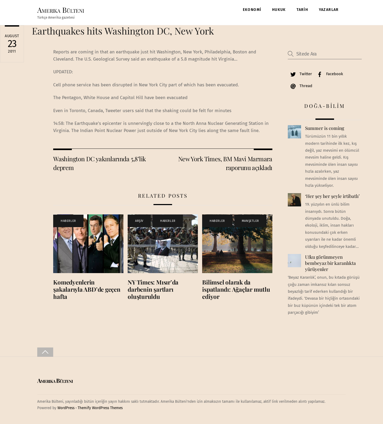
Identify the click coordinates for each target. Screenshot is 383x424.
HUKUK (279, 9)
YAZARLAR (329, 9)
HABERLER (68, 221)
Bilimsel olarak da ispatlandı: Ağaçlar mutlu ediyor (236, 289)
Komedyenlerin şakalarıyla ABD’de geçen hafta (86, 289)
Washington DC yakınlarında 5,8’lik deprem (99, 163)
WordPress (65, 408)
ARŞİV (139, 221)
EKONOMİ (252, 9)
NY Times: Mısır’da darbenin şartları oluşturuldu (153, 289)
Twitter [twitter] (300, 73)
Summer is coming (324, 128)
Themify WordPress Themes (100, 408)
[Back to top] (45, 352)
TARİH (302, 9)
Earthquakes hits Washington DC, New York (123, 30)
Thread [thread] (300, 85)
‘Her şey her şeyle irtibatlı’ (332, 196)
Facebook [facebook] (328, 73)
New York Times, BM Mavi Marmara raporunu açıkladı (225, 163)
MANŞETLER (250, 221)
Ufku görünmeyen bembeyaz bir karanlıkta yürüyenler (330, 263)
